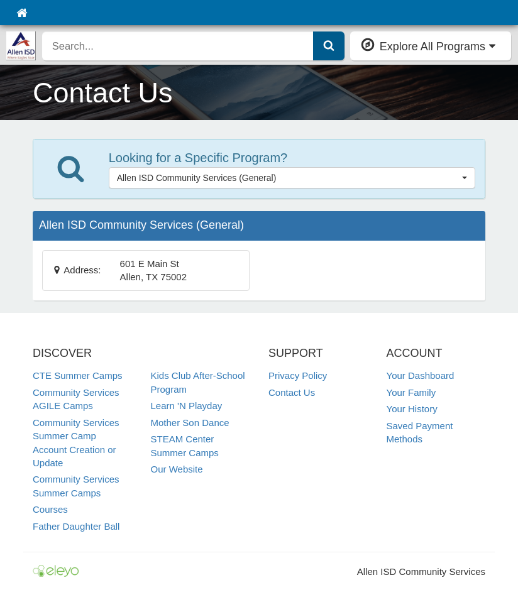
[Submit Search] (328, 45)
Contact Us (291, 392)
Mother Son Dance (190, 422)
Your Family (411, 392)
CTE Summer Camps (78, 375)
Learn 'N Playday (187, 405)
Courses (50, 509)
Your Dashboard (421, 375)
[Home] (22, 12)
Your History (412, 408)
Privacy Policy (297, 375)
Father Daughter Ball (76, 526)
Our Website (177, 469)
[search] (178, 45)
